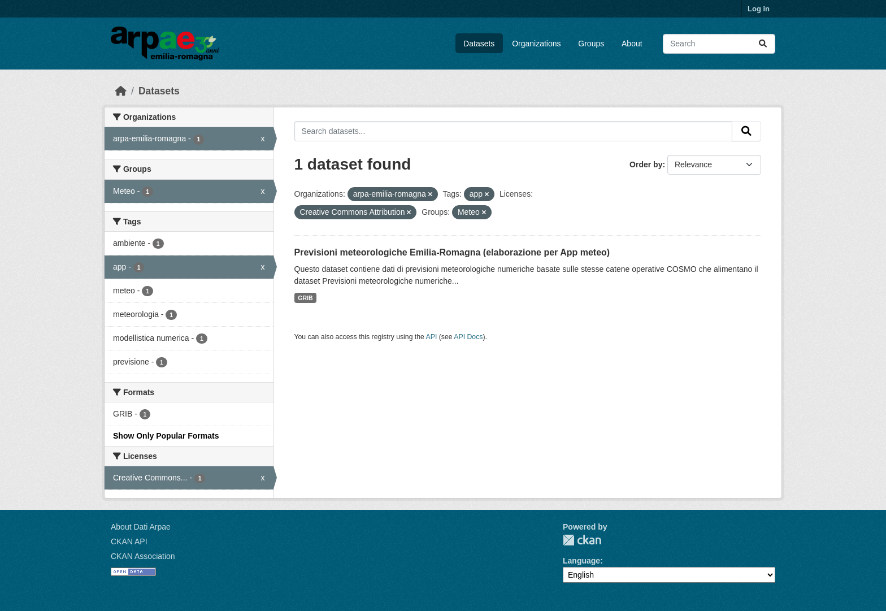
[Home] (121, 91)
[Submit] (763, 44)
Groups (591, 43)
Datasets (478, 43)
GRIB (305, 297)
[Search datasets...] (719, 44)
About (632, 43)
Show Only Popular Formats (166, 435)
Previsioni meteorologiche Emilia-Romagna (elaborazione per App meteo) (452, 252)
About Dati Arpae (141, 526)
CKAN (582, 540)
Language (581, 560)
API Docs (468, 337)
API (431, 337)
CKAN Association (143, 556)
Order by (645, 164)
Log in (759, 9)
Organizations (536, 43)
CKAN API (129, 541)
